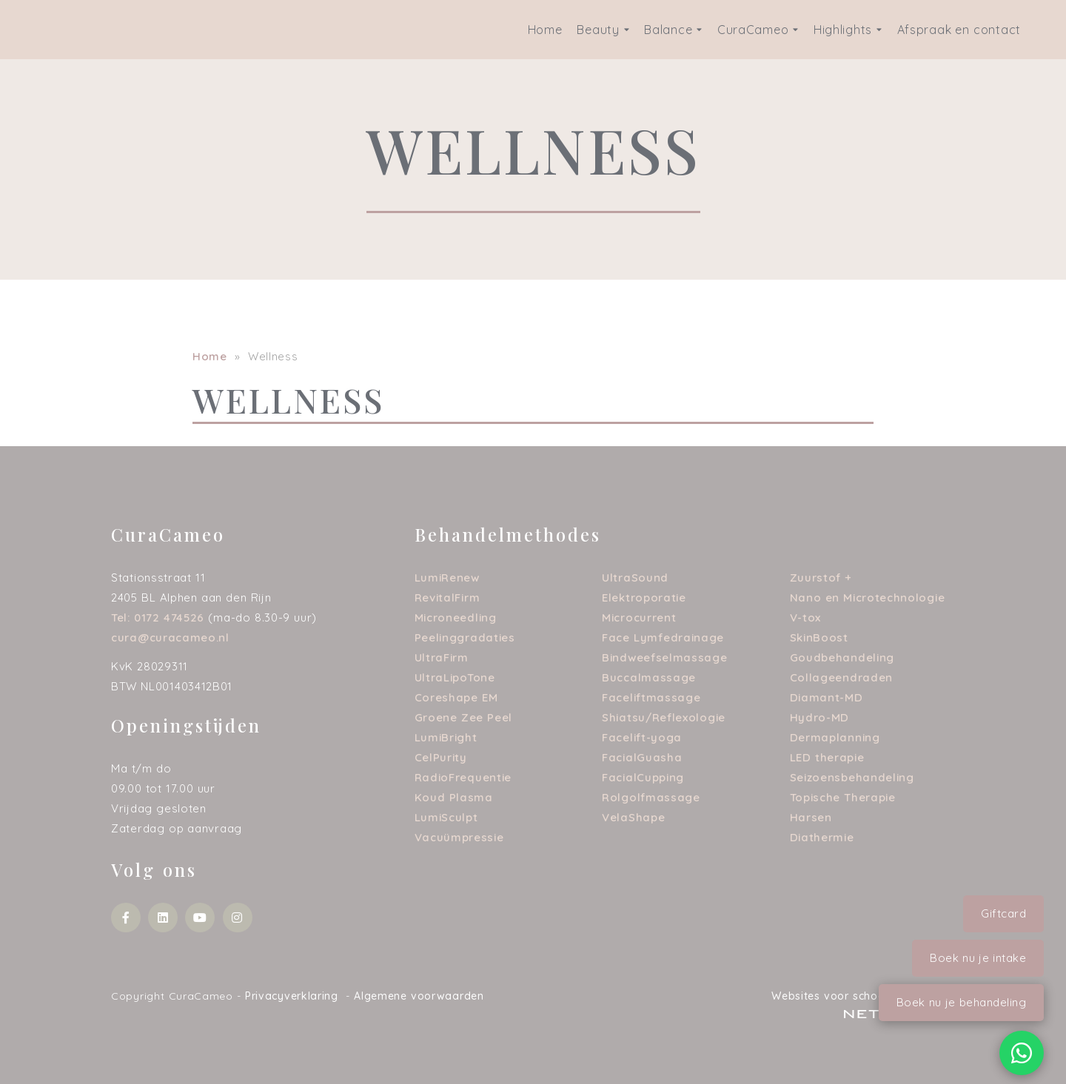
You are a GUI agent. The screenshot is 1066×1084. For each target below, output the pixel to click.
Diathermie (822, 837)
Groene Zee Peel (464, 717)
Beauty (603, 29)
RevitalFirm (447, 597)
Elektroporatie (644, 597)
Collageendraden (842, 677)
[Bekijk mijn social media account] (126, 917)
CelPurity (441, 757)
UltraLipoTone (455, 677)
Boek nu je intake (978, 958)
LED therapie (827, 757)
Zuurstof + (821, 577)
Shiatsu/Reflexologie (663, 717)
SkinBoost (819, 637)
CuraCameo (758, 29)
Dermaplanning (835, 737)
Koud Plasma (454, 797)
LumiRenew (447, 577)
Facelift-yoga (642, 737)
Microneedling (456, 617)
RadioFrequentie (463, 777)
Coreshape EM (456, 697)
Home (545, 29)
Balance (673, 29)
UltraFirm (442, 657)
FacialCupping (643, 777)
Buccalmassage (649, 677)
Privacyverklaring (291, 996)
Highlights (848, 29)
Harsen (811, 817)
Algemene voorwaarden (419, 996)
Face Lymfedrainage (663, 637)
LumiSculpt (446, 817)
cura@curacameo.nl (170, 637)
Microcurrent (639, 617)
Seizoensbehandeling (852, 777)
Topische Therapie (843, 797)
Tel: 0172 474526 (157, 617)
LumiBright (446, 737)
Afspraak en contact (959, 29)
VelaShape (633, 817)
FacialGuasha (642, 757)
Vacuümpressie (459, 837)
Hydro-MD (820, 717)
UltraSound (635, 577)
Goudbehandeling (842, 657)
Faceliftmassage (651, 697)
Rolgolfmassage (651, 797)
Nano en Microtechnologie (867, 597)
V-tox (806, 617)
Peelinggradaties (465, 637)
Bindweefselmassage (665, 657)
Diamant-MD (826, 697)
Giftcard (1003, 913)
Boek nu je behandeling (961, 1002)
